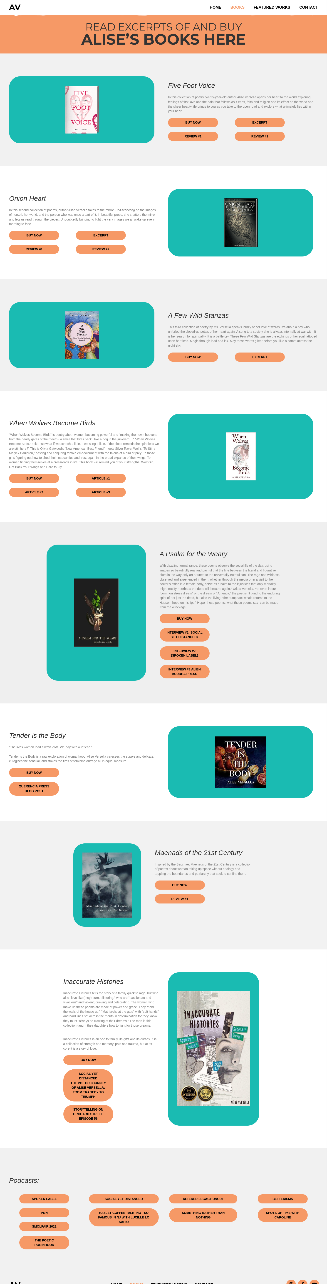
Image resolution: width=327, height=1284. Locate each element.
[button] (193, 122)
